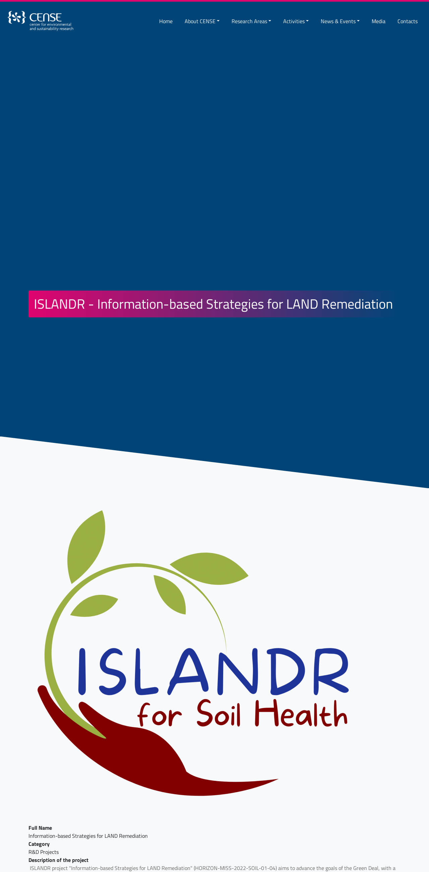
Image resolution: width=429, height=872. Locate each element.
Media (378, 21)
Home (166, 21)
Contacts (407, 21)
